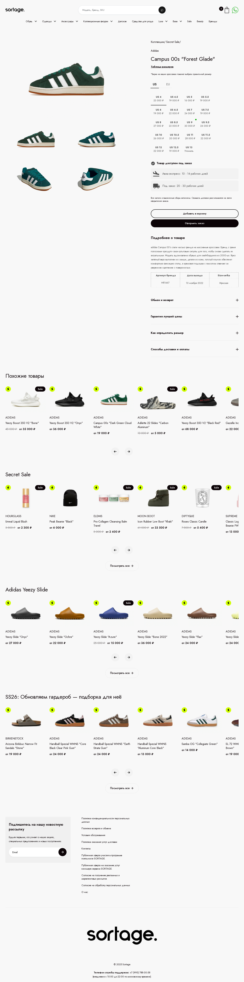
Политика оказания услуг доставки (99, 842)
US (155, 84)
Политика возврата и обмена (96, 828)
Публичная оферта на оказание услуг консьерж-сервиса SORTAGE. (101, 867)
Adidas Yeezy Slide (26, 589)
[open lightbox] (78, 160)
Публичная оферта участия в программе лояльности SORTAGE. (102, 857)
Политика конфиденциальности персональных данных (105, 820)
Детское (122, 21)
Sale (189, 21)
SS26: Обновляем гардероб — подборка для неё (63, 697)
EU (168, 84)
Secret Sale (172, 42)
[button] (31, 21)
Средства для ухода (142, 21)
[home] (17, 10)
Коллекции (157, 42)
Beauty (200, 21)
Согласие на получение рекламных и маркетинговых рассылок (101, 877)
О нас (85, 892)
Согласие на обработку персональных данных (106, 885)
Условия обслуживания (93, 835)
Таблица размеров (162, 66)
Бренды (213, 21)
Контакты (86, 848)
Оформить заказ (194, 223)
